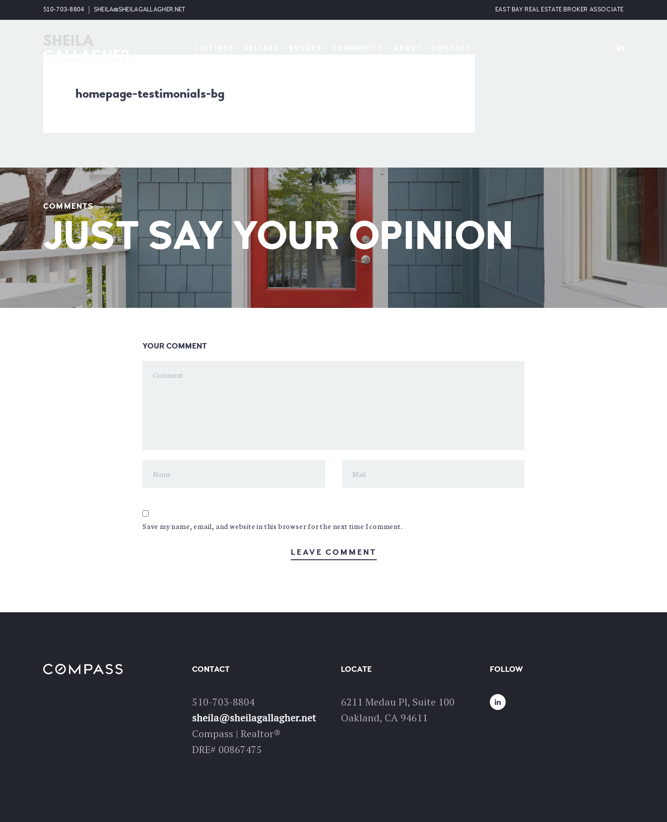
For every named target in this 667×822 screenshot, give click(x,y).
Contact (451, 48)
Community (357, 48)
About (407, 48)
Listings (215, 48)
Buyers (305, 48)
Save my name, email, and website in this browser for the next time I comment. (272, 526)
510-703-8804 (63, 9)
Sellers (261, 48)
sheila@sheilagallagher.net (140, 9)
